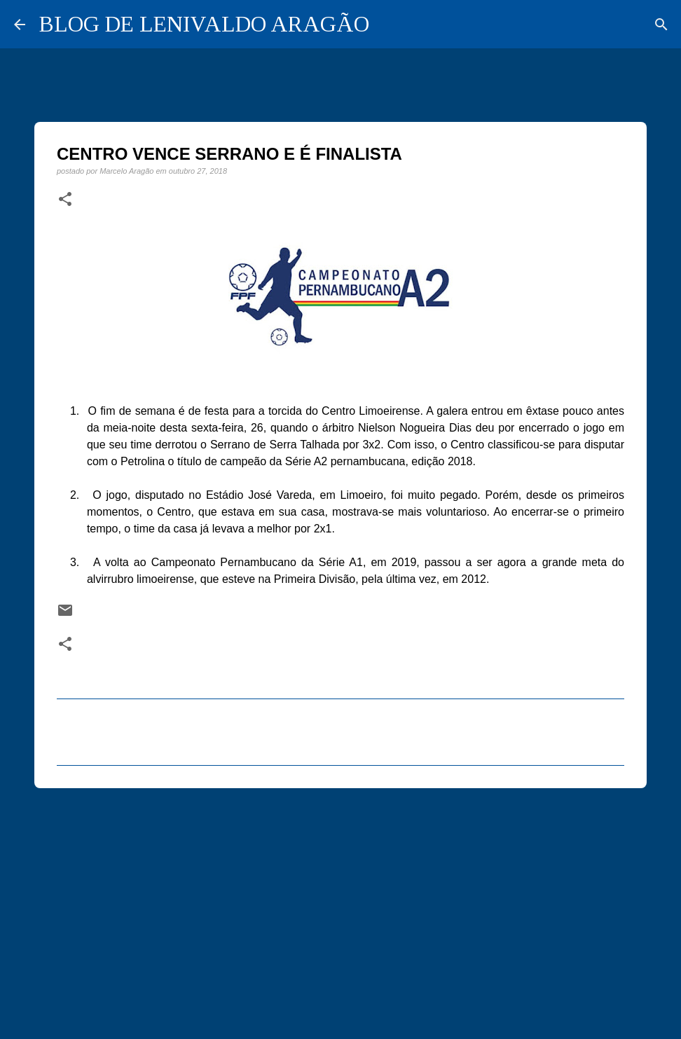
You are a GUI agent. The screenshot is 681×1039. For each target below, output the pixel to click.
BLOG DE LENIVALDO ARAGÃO (204, 23)
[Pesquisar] (661, 24)
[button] (65, 200)
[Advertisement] (340, 907)
